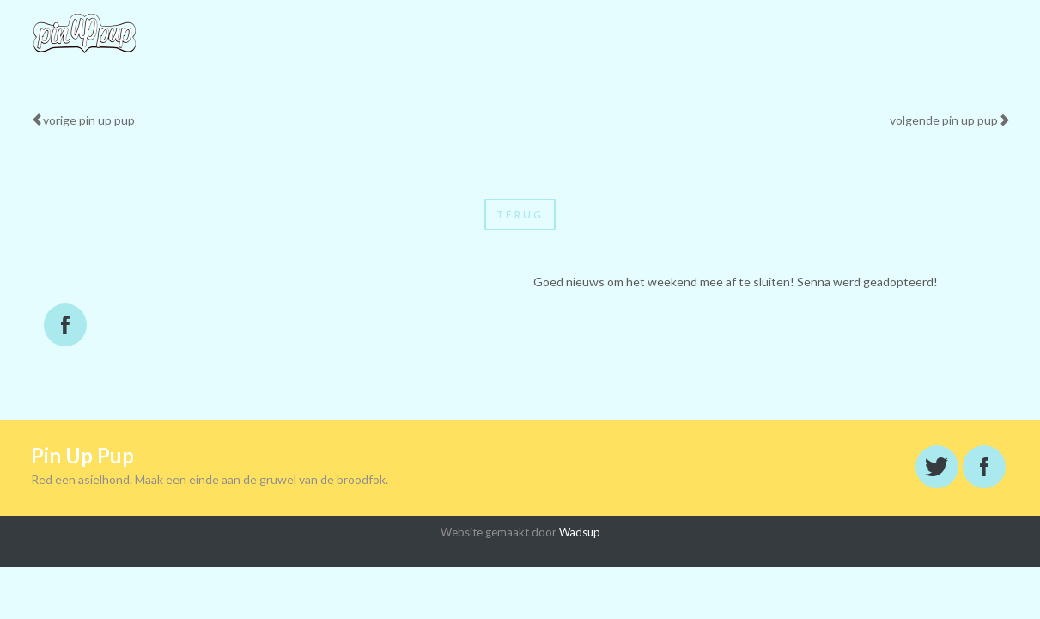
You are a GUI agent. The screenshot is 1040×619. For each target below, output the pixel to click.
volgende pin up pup (950, 120)
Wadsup (579, 532)
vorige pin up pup (83, 120)
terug (520, 214)
